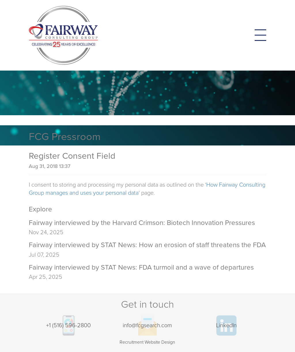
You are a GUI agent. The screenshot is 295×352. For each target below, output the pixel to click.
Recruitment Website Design (147, 342)
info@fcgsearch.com (147, 325)
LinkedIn (226, 325)
